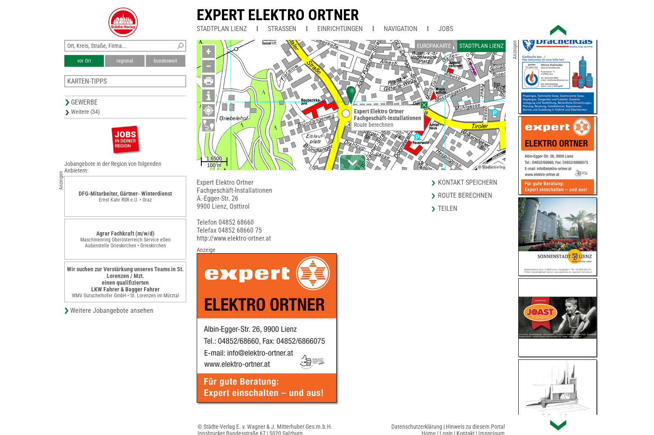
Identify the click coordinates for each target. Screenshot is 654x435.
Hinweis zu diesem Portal (475, 426)
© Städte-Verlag (491, 167)
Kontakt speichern (467, 182)
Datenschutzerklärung (416, 426)
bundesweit (165, 61)
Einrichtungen (340, 29)
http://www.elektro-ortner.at (234, 238)
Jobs (445, 29)
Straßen (282, 29)
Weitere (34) (85, 111)
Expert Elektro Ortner (278, 15)
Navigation (400, 29)
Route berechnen (373, 124)
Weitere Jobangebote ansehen (111, 310)
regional (124, 61)
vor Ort (84, 61)
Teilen (447, 208)
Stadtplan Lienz (222, 29)
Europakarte (434, 45)
